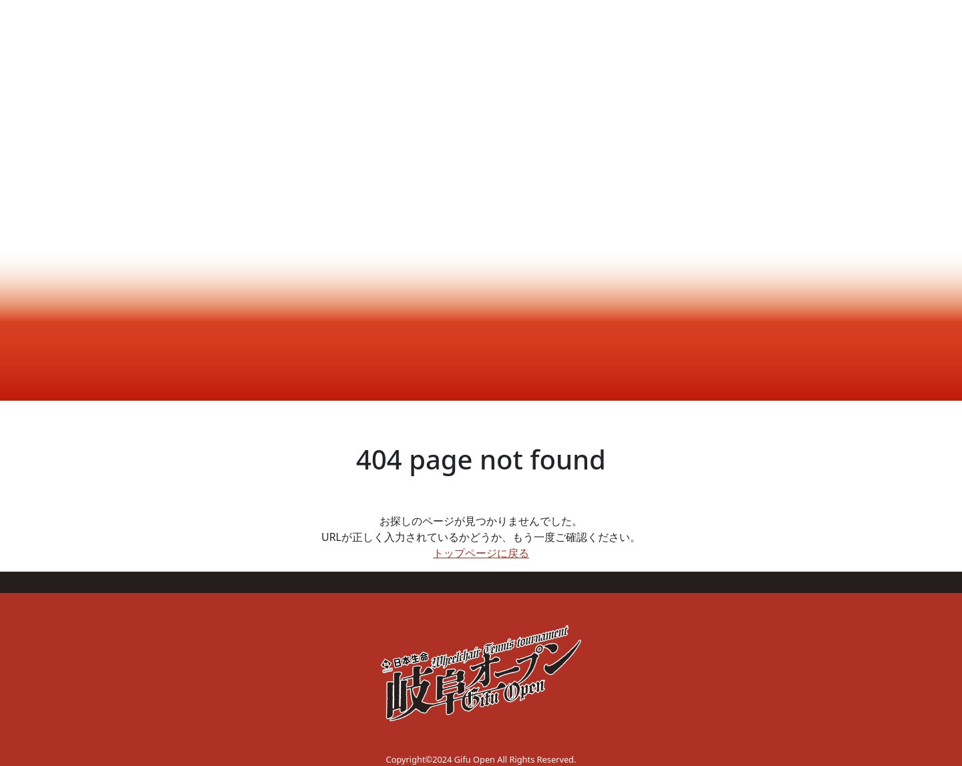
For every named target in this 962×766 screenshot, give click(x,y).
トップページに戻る (481, 553)
